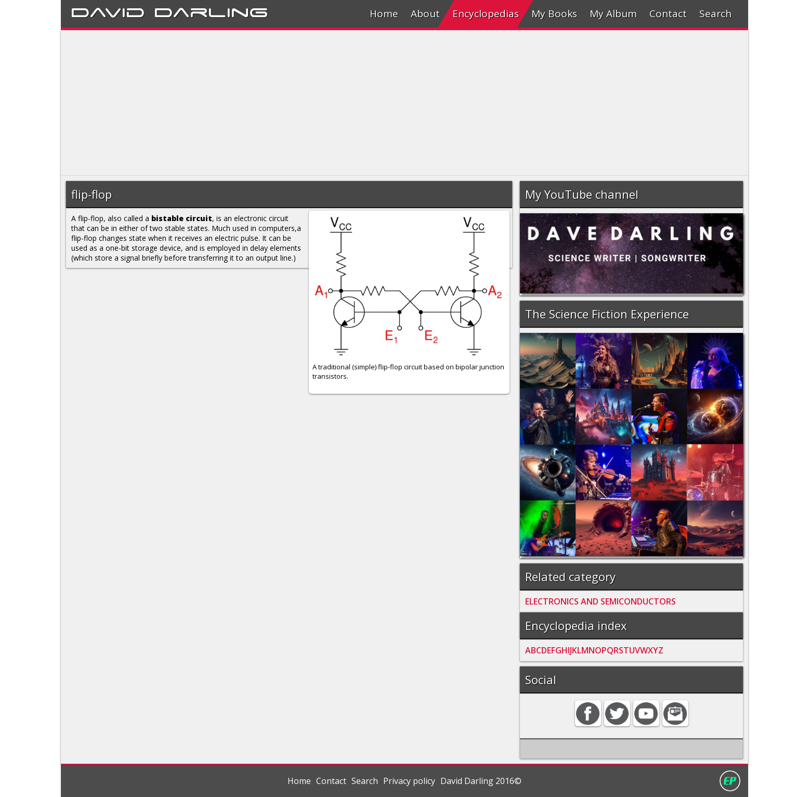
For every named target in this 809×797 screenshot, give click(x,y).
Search (715, 13)
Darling (211, 11)
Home (384, 13)
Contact (668, 13)
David (108, 11)
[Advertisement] (373, 103)
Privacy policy (409, 781)
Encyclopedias (485, 13)
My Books (554, 13)
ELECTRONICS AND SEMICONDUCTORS (600, 601)
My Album (613, 13)
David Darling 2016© (480, 781)
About (425, 13)
